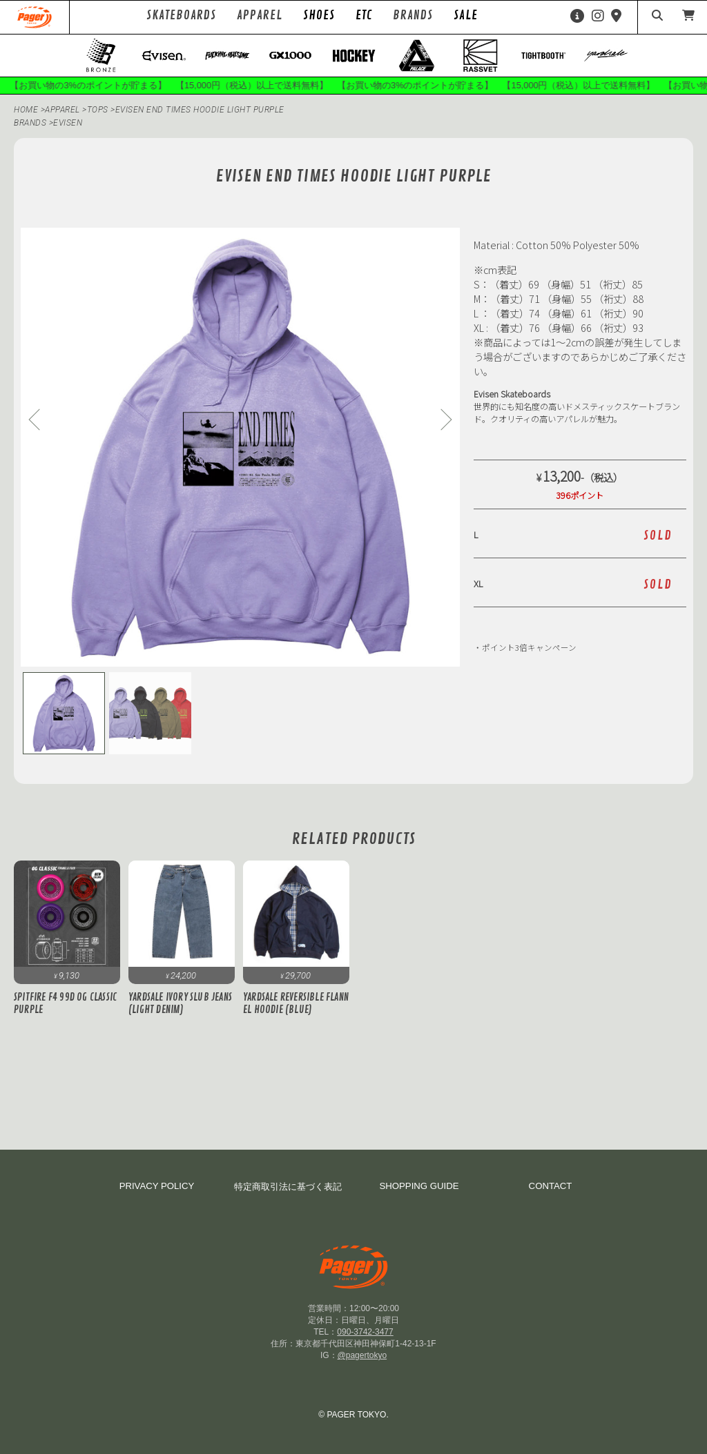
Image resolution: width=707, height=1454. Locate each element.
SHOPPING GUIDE (418, 1186)
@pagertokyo (362, 1355)
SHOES (319, 15)
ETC (364, 15)
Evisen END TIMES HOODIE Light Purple (199, 110)
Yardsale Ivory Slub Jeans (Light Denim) (180, 1003)
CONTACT (550, 1186)
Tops (99, 110)
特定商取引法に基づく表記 (288, 1186)
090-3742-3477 (365, 1332)
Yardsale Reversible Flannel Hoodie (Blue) (296, 1003)
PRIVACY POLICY (157, 1186)
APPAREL (63, 110)
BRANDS (30, 123)
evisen (67, 123)
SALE (466, 15)
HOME (26, 110)
